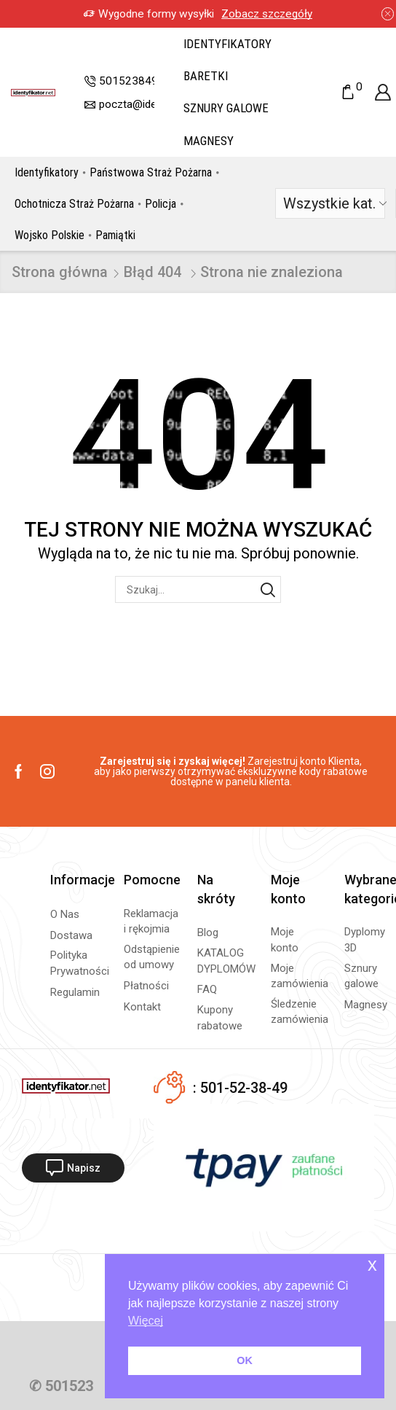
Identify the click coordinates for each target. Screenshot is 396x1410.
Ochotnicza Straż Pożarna (74, 204)
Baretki (205, 76)
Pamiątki (115, 235)
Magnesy (208, 140)
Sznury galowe (226, 108)
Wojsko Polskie (49, 235)
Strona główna (60, 272)
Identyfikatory (227, 43)
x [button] (372, 1264)
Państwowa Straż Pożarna (151, 172)
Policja (160, 204)
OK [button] (245, 1360)
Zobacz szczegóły (266, 13)
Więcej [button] (145, 1320)
